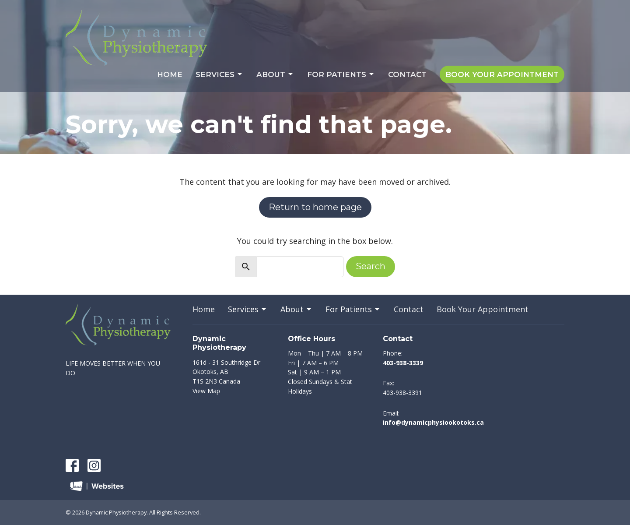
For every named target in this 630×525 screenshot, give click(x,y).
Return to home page (315, 207)
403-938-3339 (403, 363)
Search (370, 266)
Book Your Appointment (502, 74)
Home (169, 74)
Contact (407, 74)
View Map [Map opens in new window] (206, 391)
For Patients (341, 74)
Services (219, 74)
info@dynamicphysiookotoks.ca (433, 422)
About (275, 74)
